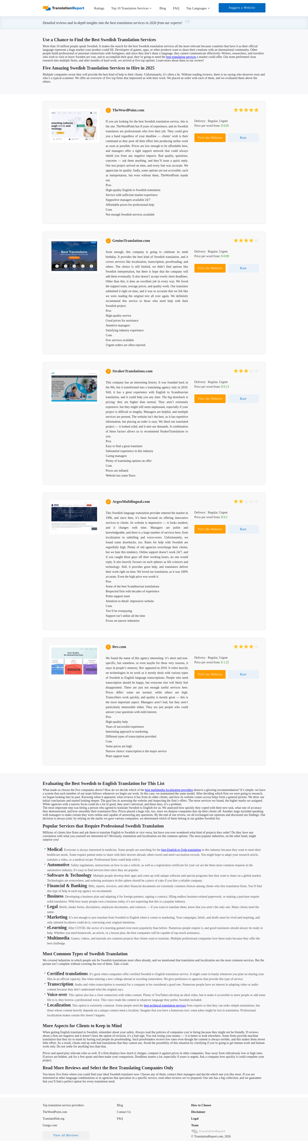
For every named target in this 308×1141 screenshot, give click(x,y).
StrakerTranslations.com (132, 371)
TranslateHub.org (54, 1118)
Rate (243, 137)
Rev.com (119, 647)
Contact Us (124, 1112)
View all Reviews (66, 1135)
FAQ (176, 8)
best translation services (181, 57)
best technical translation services (165, 1005)
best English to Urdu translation (181, 850)
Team (194, 1125)
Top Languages (196, 8)
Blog (162, 8)
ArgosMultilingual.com (131, 501)
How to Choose (201, 1105)
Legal (194, 1118)
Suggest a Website (242, 7)
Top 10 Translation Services (130, 8)
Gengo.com (50, 1125)
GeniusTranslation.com (131, 240)
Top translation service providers (63, 1105)
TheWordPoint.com (128, 110)
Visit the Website (210, 137)
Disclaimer (198, 1112)
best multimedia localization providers (169, 790)
